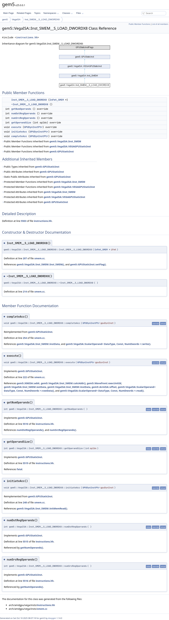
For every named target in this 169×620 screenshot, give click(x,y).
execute (16, 127)
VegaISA (16, 19)
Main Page (8, 13)
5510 (25, 423)
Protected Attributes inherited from (38, 192)
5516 (25, 580)
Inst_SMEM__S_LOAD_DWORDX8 (42, 19)
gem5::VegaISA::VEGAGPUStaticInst (70, 146)
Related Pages (24, 13)
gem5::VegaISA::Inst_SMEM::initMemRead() (42, 508)
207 (25, 258)
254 (25, 337)
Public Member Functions (139, 24)
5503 (23, 221)
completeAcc (19, 136)
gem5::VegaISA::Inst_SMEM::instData (38, 344)
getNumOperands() (31, 547)
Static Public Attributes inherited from (36, 176)
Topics (37, 13)
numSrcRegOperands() (63, 430)
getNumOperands (21, 108)
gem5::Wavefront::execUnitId (104, 383)
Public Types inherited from (30, 166)
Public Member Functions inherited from (41, 141)
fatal (19, 469)
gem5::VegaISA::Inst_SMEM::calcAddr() (63, 383)
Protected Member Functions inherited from (43, 181)
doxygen (52, 618)
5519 (25, 463)
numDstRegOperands (23, 113)
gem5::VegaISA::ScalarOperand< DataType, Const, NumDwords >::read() (102, 390)
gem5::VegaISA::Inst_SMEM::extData (25, 387)
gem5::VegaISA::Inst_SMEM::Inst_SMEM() (40, 264)
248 (25, 502)
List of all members (160, 24)
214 (25, 291)
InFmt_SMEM (57, 99)
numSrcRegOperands (23, 118)
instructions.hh (26, 37)
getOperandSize (21, 122)
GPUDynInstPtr (33, 127)
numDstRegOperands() (30, 430)
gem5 (5, 19)
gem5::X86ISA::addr (28, 383)
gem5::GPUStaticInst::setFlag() (88, 264)
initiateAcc (19, 131)
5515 (25, 541)
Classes (67, 13)
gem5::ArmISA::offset (104, 387)
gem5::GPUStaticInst (61, 151)
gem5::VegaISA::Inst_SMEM (65, 141)
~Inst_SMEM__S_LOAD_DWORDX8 (29, 104)
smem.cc (39, 258)
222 (25, 377)
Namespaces (51, 13)
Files (79, 13)
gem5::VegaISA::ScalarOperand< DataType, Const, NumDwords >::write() (108, 344)
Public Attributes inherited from (33, 171)
